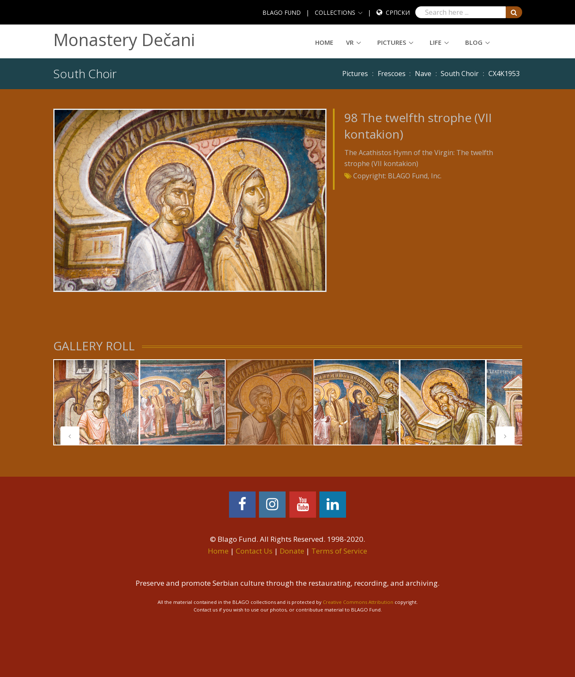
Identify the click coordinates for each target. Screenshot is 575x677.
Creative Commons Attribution (358, 602)
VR (350, 42)
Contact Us (254, 551)
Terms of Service (339, 551)
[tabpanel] (96, 402)
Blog (473, 42)
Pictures (391, 42)
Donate (292, 551)
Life (435, 42)
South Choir (460, 73)
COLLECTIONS (335, 12)
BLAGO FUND (281, 12)
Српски (398, 12)
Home (324, 42)
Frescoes (392, 73)
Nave (423, 73)
